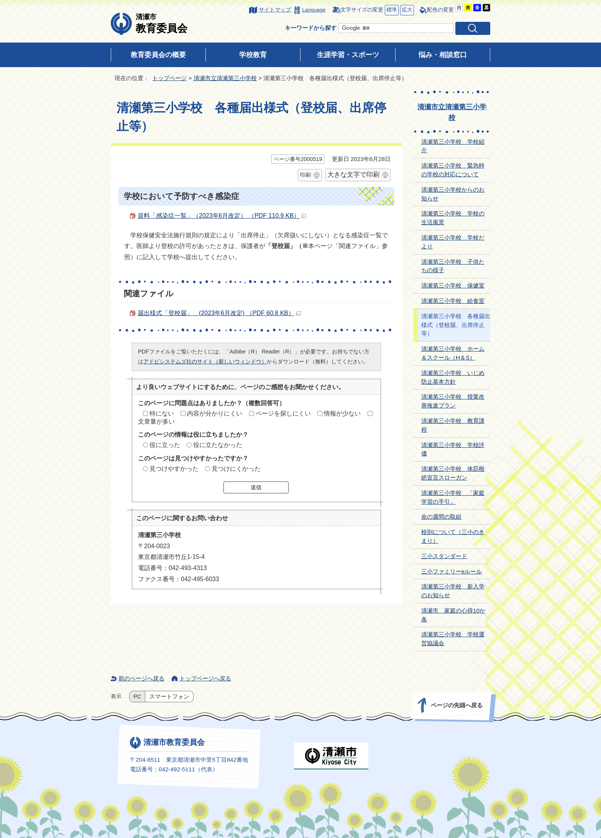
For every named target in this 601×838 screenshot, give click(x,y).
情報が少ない (342, 413)
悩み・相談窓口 (443, 55)
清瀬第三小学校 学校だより (452, 242)
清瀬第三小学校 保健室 (452, 285)
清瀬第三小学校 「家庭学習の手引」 (452, 497)
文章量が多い (156, 421)
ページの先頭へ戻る (457, 705)
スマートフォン (169, 696)
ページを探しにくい (283, 413)
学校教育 (253, 55)
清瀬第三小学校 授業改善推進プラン (452, 401)
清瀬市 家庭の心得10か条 (453, 615)
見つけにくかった (236, 468)
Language (313, 10)
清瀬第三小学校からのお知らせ (452, 194)
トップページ (169, 78)
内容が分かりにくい (214, 413)
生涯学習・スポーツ (348, 55)
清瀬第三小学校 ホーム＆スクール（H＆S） (452, 353)
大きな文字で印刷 (353, 174)
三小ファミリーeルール (451, 571)
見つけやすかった (174, 468)
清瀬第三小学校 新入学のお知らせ (452, 590)
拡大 (406, 10)
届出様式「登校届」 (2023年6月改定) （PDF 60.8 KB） (219, 313)
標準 (391, 10)
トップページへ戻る (205, 678)
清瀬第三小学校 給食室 (452, 300)
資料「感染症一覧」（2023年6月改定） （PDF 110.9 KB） (222, 215)
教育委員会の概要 (158, 55)
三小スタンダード (444, 556)
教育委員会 (161, 23)
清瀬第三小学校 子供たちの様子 (452, 266)
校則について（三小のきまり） (452, 536)
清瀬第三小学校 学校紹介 (452, 146)
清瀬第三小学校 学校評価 (452, 449)
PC (137, 696)
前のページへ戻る (141, 678)
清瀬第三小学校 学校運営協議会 (452, 638)
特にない (161, 413)
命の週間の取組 (441, 516)
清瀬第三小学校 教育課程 (452, 425)
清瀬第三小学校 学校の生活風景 (452, 217)
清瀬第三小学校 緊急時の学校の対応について (452, 169)
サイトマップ (275, 10)
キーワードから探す (311, 28)
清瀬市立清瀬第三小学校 (225, 78)
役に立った (164, 445)
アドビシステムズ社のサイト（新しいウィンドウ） (205, 361)
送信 (256, 487)
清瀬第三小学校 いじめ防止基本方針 (452, 377)
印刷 (305, 175)
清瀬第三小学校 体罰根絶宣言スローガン (452, 473)
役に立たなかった (217, 445)
